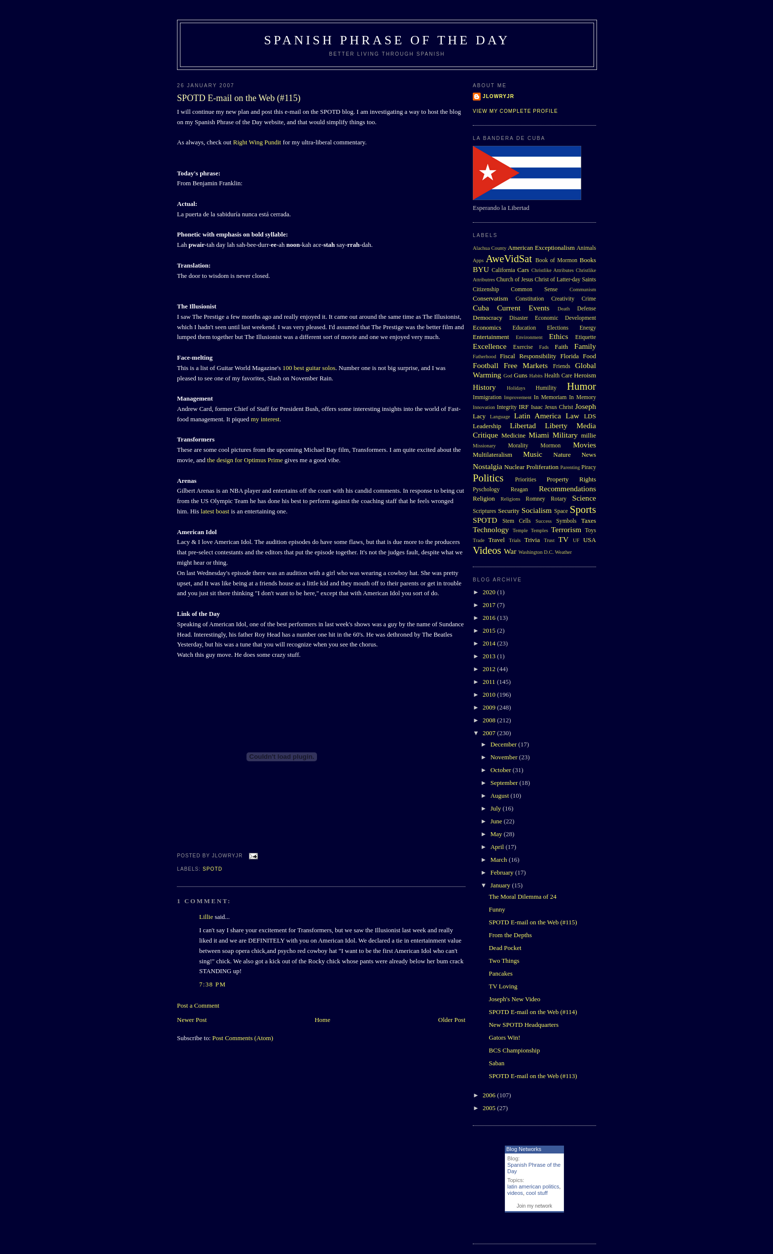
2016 (490, 617)
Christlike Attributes (552, 270)
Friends (561, 366)
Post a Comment (198, 1005)
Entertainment (491, 336)
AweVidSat (509, 258)
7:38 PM (212, 984)
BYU (481, 269)
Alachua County (489, 248)
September (505, 782)
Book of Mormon (556, 260)
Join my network (534, 1206)
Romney (535, 499)
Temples (539, 530)
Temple (520, 530)
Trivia (532, 539)
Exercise (523, 347)
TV (563, 539)
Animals (586, 248)
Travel (496, 539)
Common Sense (534, 289)
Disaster (518, 318)
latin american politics (533, 1186)
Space (561, 511)
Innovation (484, 407)
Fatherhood (484, 356)
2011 (490, 681)
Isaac (537, 407)
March (500, 859)
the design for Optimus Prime (245, 460)
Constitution (530, 299)
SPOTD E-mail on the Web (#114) (533, 1012)
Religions (510, 499)
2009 (490, 707)
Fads (544, 347)
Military (565, 435)
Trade (479, 540)
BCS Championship (514, 1050)
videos (515, 1193)
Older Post (451, 1019)
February (503, 872)
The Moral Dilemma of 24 (522, 896)
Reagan (519, 489)
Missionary (484, 445)
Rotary (558, 499)
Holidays (516, 388)
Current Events (523, 308)
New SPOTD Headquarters (524, 1024)
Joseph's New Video (514, 999)
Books (588, 260)
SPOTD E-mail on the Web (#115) (239, 98)
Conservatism (490, 298)
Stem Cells (516, 521)
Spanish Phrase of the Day (387, 40)
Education (524, 328)
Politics (488, 477)
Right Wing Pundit (257, 142)
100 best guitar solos (308, 368)
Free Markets (526, 365)
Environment (529, 337)
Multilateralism (492, 454)
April (498, 846)
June (497, 821)
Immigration (487, 397)
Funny (497, 909)
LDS (590, 416)
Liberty (556, 425)
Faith (561, 346)
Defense (586, 308)
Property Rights (571, 479)
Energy (587, 328)
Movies (584, 445)
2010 (490, 694)
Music (532, 454)
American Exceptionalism (541, 247)
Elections (557, 328)
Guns (520, 375)
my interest (265, 419)
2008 (490, 720)
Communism (582, 289)
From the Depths (510, 935)
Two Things (504, 960)
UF (576, 540)
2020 (490, 592)
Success (543, 521)
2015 (490, 630)
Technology (491, 529)
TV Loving (503, 986)
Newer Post (192, 1019)
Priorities (525, 479)
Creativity (562, 299)
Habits (536, 375)
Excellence (489, 346)
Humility (546, 388)
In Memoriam (550, 397)
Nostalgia (487, 466)
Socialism (537, 510)
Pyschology (486, 489)
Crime (589, 299)
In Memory (582, 397)
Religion (484, 498)
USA (589, 539)
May (497, 834)
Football (485, 365)
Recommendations (567, 488)
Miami (538, 435)
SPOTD (212, 869)
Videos (487, 550)
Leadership (487, 426)
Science (584, 498)
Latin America (537, 415)
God (507, 375)
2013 (490, 656)
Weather (563, 552)
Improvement (517, 397)
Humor (581, 386)
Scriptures (484, 511)
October (502, 770)
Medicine (513, 435)
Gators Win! (504, 1037)
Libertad (523, 425)
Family (585, 346)
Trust (549, 540)
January (501, 885)
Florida (570, 356)
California (503, 270)
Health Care (558, 376)
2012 (490, 669)
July (497, 808)
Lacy (479, 416)
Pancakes (500, 973)
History (484, 387)
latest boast (215, 511)
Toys (590, 530)
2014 (490, 643)
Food (589, 356)
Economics (487, 327)
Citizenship (486, 289)
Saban (496, 1063)
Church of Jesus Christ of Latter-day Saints (546, 279)
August (501, 795)
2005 (490, 1108)
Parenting (570, 467)
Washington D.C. (536, 552)
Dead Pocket (505, 947)
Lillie (206, 916)
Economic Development (565, 318)
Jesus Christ (559, 407)
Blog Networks (523, 1149)
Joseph (585, 406)
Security (508, 510)
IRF (523, 406)
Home (322, 1019)
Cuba (481, 308)
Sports (583, 509)
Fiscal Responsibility (528, 356)
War (510, 551)
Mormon (550, 445)
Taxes (588, 520)
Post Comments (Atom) (243, 1038)
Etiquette (585, 337)
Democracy (487, 317)
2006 (490, 1095)
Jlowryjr (498, 96)
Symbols (566, 521)
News (588, 454)
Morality (518, 445)
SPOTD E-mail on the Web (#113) (533, 1076)
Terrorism (566, 529)
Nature (561, 454)
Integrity (507, 407)
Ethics (558, 336)
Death (564, 308)
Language (500, 416)
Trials (515, 540)
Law (572, 415)
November (505, 757)
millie (588, 435)
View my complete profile (515, 111)
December (505, 744)
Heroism (585, 375)
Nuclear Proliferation (531, 467)
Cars (523, 269)
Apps (478, 260)
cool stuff (537, 1193)
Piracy (588, 467)
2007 (490, 733)
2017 (490, 605)
